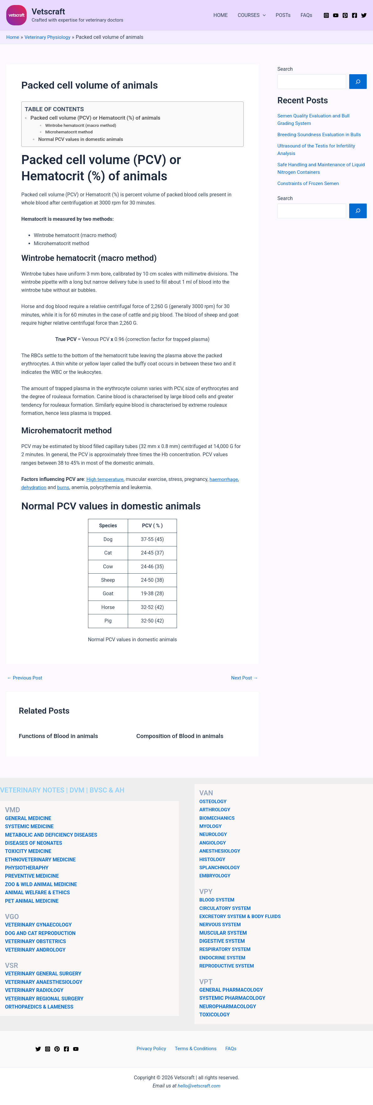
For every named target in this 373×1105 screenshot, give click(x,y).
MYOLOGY (211, 826)
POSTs (283, 15)
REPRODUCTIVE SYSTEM (227, 966)
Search (285, 69)
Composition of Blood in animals (181, 737)
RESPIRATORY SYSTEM (226, 949)
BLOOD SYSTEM (217, 900)
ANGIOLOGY (213, 843)
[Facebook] (354, 15)
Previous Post (25, 679)
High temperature (105, 480)
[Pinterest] (345, 15)
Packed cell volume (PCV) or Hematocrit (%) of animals (98, 118)
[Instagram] (326, 15)
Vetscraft (48, 11)
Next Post (244, 679)
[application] (263, 15)
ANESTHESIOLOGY (220, 851)
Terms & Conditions (196, 1049)
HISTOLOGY (213, 859)
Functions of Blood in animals (60, 737)
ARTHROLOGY (215, 810)
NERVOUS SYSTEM (221, 924)
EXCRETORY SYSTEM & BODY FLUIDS (242, 916)
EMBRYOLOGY (215, 876)
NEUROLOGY (213, 834)
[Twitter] (364, 15)
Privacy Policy (153, 1049)
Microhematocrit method (70, 133)
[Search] (358, 81)
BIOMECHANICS (217, 818)
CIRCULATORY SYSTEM (226, 908)
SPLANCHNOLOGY (220, 867)
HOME (221, 15)
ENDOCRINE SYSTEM (223, 958)
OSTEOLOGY (213, 801)
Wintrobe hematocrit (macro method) (82, 125)
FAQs (306, 15)
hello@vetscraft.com (199, 1086)
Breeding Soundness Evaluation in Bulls (321, 134)
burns (64, 489)
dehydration (34, 489)
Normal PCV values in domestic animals (82, 141)
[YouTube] (336, 15)
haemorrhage (226, 480)
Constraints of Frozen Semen (309, 183)
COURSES (252, 15)
